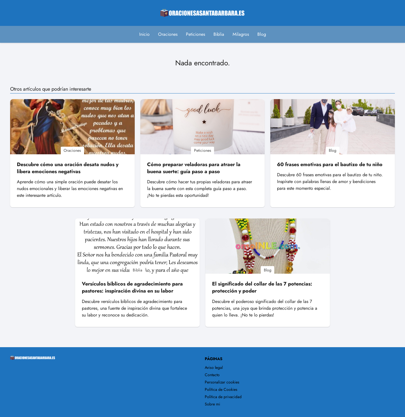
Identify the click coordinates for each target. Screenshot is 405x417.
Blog (261, 34)
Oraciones (167, 34)
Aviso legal (214, 367)
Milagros (241, 34)
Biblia (218, 34)
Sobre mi (212, 404)
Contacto (212, 375)
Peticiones (195, 34)
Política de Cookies (221, 389)
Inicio (144, 34)
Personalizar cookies (222, 382)
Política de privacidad (223, 397)
